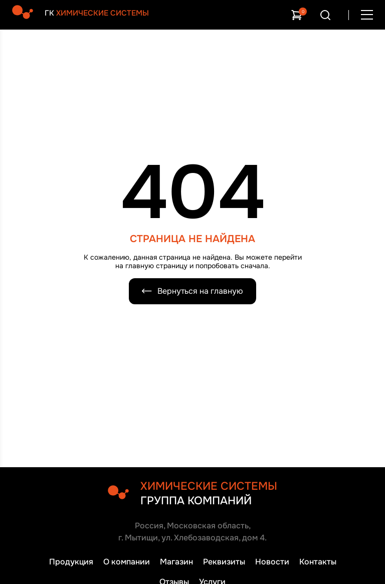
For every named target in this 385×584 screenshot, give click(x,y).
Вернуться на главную (192, 291)
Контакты (317, 561)
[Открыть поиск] (325, 15)
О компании (126, 561)
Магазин (176, 561)
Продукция (71, 561)
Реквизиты (224, 561)
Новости (272, 561)
